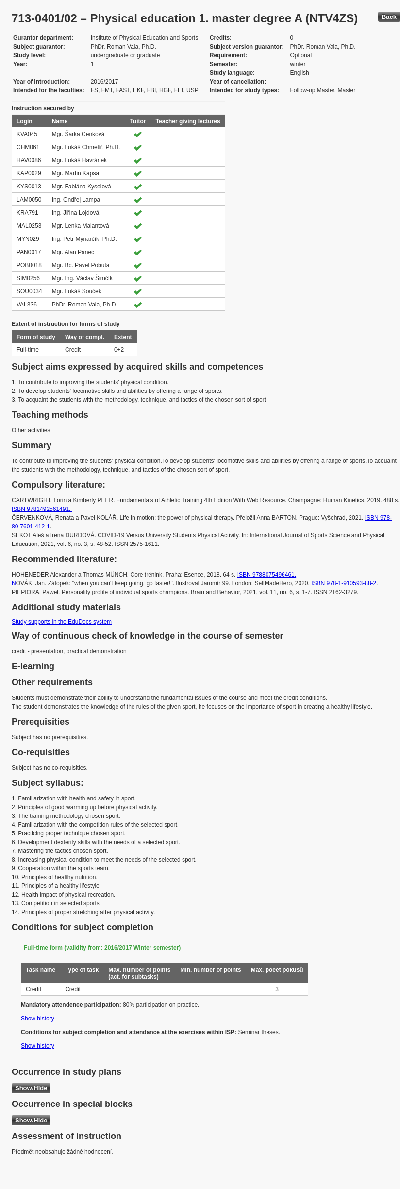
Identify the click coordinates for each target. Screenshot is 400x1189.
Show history (37, 1018)
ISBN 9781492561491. (42, 509)
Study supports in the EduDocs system (62, 621)
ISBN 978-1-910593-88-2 (343, 583)
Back (389, 16)
